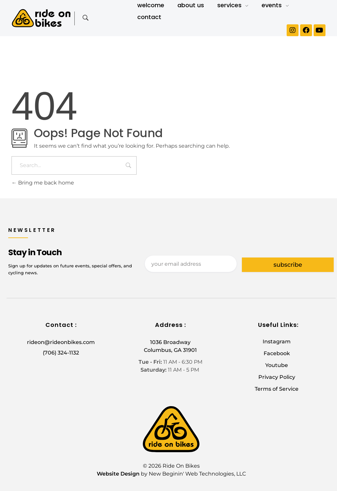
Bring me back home (43, 183)
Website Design (118, 474)
